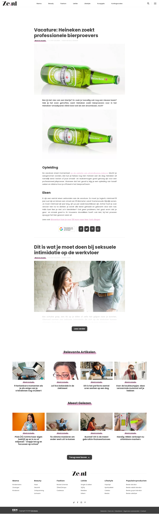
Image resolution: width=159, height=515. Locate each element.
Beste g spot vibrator (134, 490)
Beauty (51, 3)
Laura (68, 258)
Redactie (103, 511)
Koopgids (101, 3)
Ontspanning (39, 490)
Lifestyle (87, 3)
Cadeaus (60, 490)
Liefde (75, 3)
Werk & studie (40, 41)
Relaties (84, 490)
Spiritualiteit (109, 487)
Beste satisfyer (131, 493)
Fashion (63, 3)
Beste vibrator (131, 484)
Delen (80, 229)
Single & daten (86, 484)
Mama (39, 3)
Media (107, 493)
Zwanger (15, 487)
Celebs (107, 490)
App (99, 229)
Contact (143, 511)
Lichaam (37, 493)
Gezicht (37, 487)
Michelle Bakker (72, 41)
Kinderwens (16, 484)
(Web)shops (61, 487)
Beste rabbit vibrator (134, 487)
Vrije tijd (108, 484)
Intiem (83, 493)
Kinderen (15, 490)
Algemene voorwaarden (131, 511)
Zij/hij (83, 487)
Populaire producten (136, 481)
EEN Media (34, 511)
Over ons (111, 511)
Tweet (86, 229)
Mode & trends (62, 484)
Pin (93, 229)
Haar (36, 484)
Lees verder (79, 329)
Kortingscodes (117, 3)
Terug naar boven (78, 458)
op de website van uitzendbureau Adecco (89, 173)
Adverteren (118, 511)
